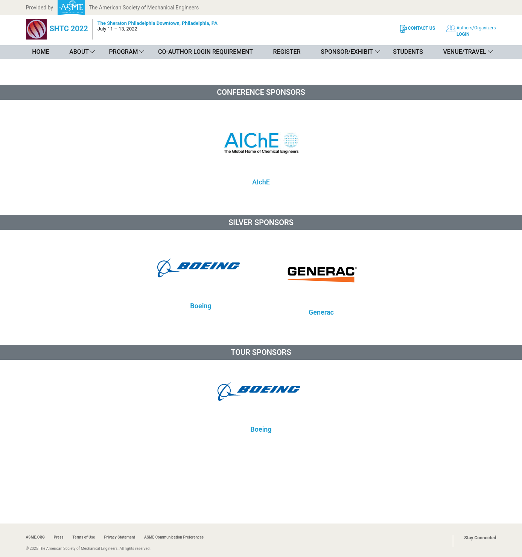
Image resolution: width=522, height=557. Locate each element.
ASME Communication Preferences (174, 537)
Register (287, 51)
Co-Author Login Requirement (205, 51)
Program (123, 51)
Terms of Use (83, 537)
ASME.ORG (35, 537)
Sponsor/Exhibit (347, 51)
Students (408, 51)
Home (40, 51)
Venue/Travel (464, 51)
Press (59, 537)
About (79, 51)
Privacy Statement (119, 537)
